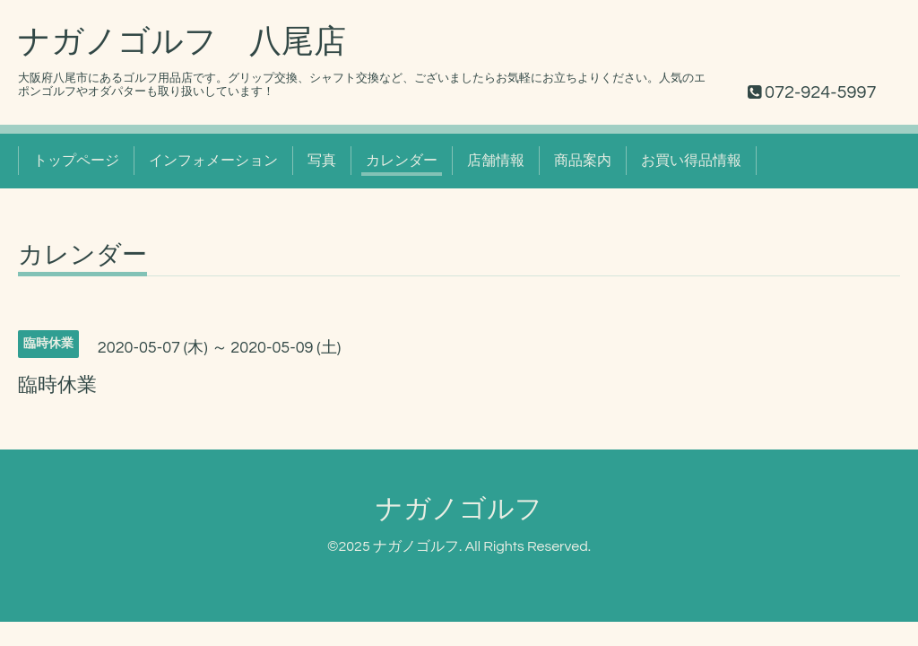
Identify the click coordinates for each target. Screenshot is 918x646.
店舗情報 (495, 160)
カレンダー (401, 160)
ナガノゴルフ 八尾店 (182, 42)
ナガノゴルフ (459, 509)
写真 (321, 160)
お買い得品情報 (691, 160)
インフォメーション (213, 160)
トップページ (76, 160)
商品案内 (582, 160)
